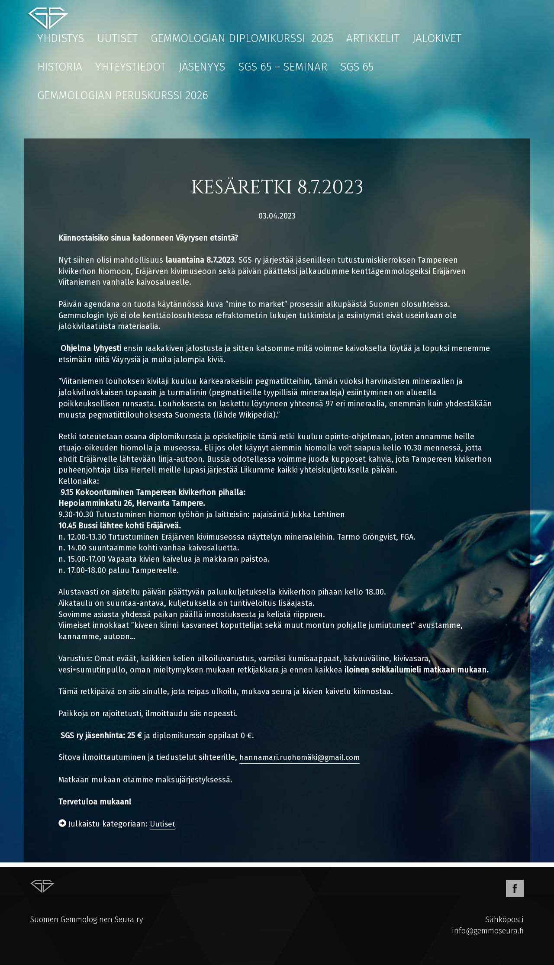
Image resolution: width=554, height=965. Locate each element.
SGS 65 (357, 67)
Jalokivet (436, 38)
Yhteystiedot (130, 67)
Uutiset (117, 38)
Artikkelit (372, 38)
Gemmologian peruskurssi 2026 (122, 95)
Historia (59, 67)
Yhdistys (60, 38)
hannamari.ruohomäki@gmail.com (302, 757)
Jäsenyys (202, 67)
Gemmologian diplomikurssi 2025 (242, 38)
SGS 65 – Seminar (282, 67)
